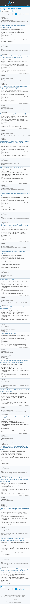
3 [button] (19, 14)
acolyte (3, 17)
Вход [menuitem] (25, 5)
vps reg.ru (27, 596)
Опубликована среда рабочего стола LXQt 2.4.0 (13, 109)
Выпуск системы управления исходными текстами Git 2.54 (15, 21)
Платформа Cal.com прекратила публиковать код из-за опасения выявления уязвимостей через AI (15, 441)
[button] (13, 14)
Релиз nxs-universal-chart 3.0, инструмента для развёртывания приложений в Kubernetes (14, 564)
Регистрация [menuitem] (28, 5)
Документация (18, 5)
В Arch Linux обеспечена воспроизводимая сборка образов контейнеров (14, 81)
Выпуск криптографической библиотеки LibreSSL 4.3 (14, 247)
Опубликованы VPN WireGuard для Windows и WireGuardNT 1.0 (14, 302)
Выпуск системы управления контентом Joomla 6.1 (14, 189)
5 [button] (23, 14)
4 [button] (21, 14)
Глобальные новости (8, 20)
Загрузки (15, 5)
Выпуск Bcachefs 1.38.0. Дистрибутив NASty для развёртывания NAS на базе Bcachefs (15, 136)
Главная (7, 5)
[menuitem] (13, 602)
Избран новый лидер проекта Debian (11, 163)
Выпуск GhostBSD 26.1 (8, 275)
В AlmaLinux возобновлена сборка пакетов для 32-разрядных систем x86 (14, 503)
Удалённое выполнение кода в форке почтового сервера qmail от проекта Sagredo (15, 219)
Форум (12, 5)
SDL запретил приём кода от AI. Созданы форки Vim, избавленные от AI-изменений (15, 51)
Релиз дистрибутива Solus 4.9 (9, 329)
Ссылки (3, 5)
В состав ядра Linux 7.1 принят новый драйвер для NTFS (15, 411)
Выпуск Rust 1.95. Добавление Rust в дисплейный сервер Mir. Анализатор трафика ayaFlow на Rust (14, 473)
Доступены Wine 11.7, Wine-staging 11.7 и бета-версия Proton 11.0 (15, 385)
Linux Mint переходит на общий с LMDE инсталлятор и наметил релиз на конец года (14, 534)
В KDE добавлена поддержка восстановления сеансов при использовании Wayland (13, 355)
